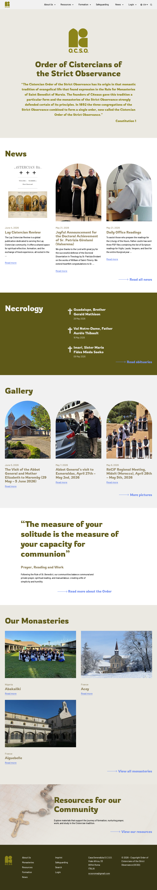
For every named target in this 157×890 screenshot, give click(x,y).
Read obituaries (134, 362)
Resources (66, 4)
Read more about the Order (84, 591)
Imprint (58, 857)
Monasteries (28, 862)
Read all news (135, 279)
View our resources (131, 832)
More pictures (135, 495)
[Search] (151, 5)
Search (58, 867)
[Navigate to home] (8, 4)
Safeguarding (102, 4)
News (118, 4)
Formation (83, 4)
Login (131, 4)
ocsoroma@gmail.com (99, 873)
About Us (48, 4)
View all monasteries (129, 771)
